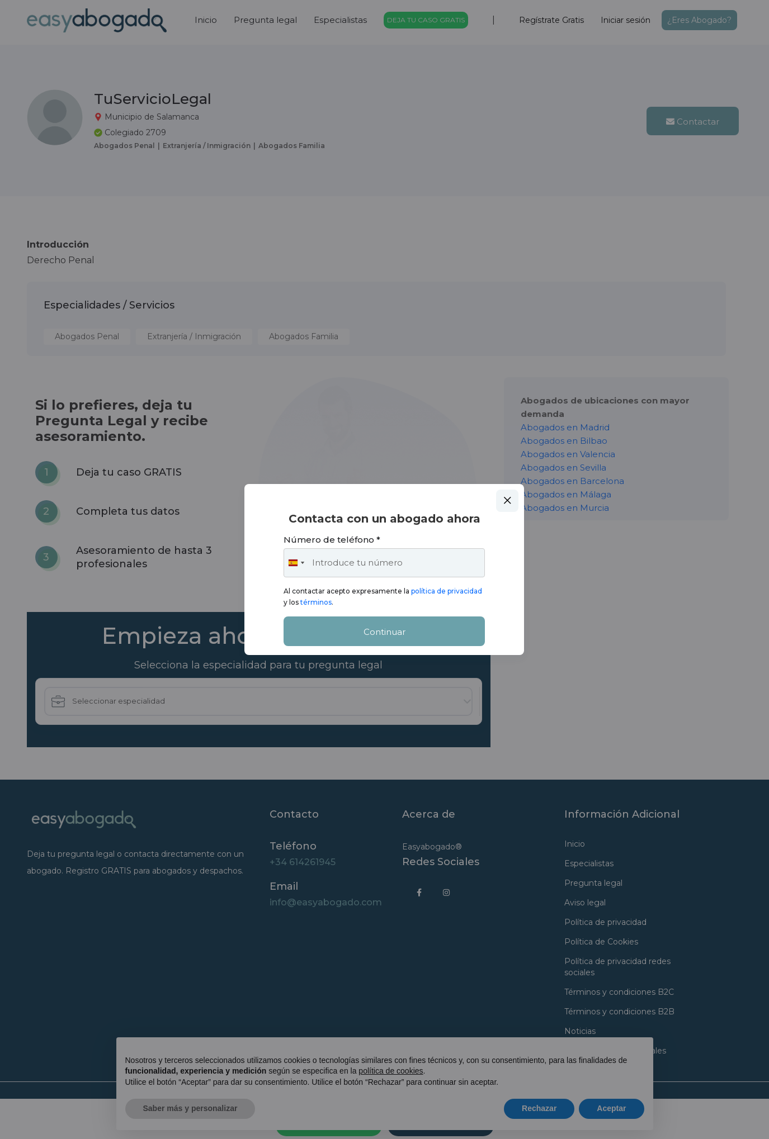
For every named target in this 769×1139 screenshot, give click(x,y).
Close (507, 501)
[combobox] (296, 563)
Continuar (384, 632)
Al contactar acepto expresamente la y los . (383, 596)
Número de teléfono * (332, 539)
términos (316, 602)
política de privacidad (446, 591)
